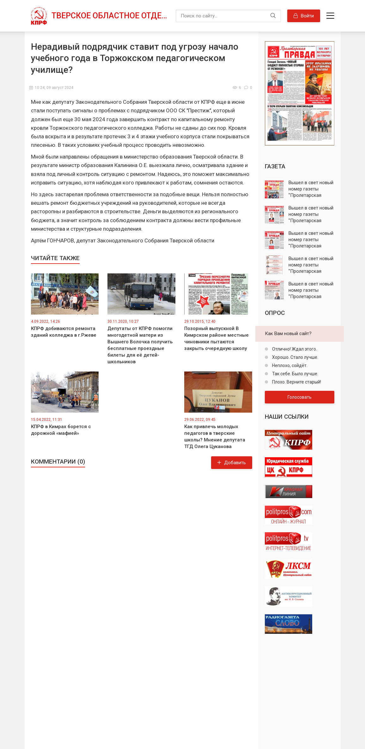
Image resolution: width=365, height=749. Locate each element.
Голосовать (300, 397)
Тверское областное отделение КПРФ (110, 15)
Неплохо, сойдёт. (289, 365)
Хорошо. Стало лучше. (294, 357)
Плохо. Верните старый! (296, 381)
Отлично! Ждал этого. (294, 349)
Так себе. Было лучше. (294, 373)
